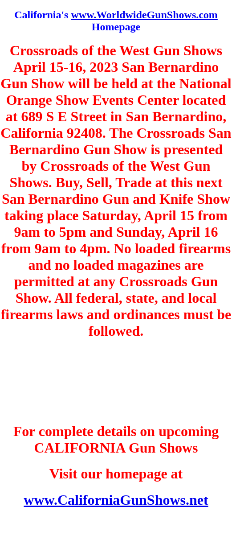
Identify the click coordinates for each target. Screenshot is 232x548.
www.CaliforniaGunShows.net (116, 500)
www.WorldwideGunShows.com (144, 15)
